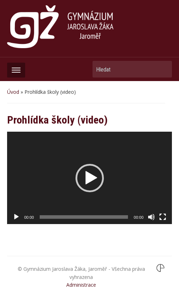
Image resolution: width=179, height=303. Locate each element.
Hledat (163, 69)
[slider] (84, 217)
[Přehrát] (16, 217)
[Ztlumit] (151, 217)
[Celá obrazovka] (162, 217)
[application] (89, 178)
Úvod (13, 91)
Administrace (81, 284)
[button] (89, 178)
